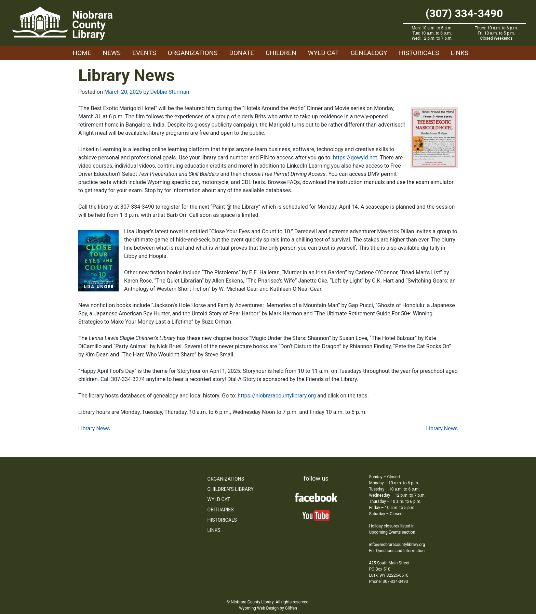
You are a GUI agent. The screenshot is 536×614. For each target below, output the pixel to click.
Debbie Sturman (169, 92)
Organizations (193, 53)
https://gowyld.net (355, 157)
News (112, 53)
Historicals (419, 53)
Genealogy (368, 53)
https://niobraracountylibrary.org (277, 395)
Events (144, 53)
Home (82, 53)
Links (459, 53)
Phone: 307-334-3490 (388, 581)
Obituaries (220, 509)
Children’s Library (230, 489)
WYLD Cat (323, 53)
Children (281, 53)
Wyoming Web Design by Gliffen (268, 608)
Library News (94, 428)
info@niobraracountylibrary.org (397, 544)
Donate (241, 53)
